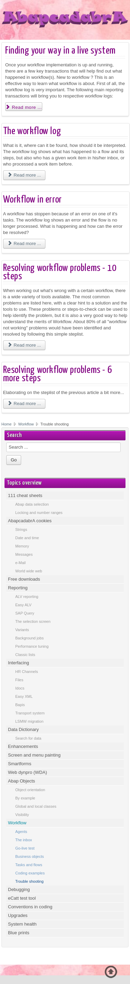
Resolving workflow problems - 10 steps (60, 272)
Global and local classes (36, 806)
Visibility (22, 815)
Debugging (19, 889)
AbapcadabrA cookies (30, 520)
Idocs (19, 688)
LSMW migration (29, 721)
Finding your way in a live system (60, 51)
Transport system (30, 713)
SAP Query (24, 613)
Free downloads (24, 579)
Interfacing (18, 662)
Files (19, 680)
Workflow (26, 424)
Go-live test (25, 848)
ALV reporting (26, 596)
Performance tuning (32, 646)
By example (25, 798)
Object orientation (30, 790)
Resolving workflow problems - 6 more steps (57, 374)
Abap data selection (32, 504)
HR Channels (26, 671)
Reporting (17, 587)
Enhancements (23, 746)
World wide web (28, 571)
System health (22, 924)
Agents (21, 832)
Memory (22, 546)
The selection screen (33, 621)
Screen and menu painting (34, 755)
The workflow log (32, 131)
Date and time (27, 538)
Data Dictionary (23, 729)
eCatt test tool (22, 898)
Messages (24, 554)
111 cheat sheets (25, 495)
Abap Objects (21, 781)
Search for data (28, 738)
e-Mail (20, 563)
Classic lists (25, 655)
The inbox (23, 840)
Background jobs (29, 638)
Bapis (20, 705)
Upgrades (17, 915)
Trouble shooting (29, 881)
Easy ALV (23, 605)
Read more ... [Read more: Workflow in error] (24, 243)
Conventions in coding (30, 906)
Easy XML (24, 696)
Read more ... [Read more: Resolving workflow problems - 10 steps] (24, 345)
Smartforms (19, 763)
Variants (22, 630)
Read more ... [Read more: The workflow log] (24, 175)
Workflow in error (32, 200)
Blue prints (18, 932)
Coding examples (30, 873)
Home (6, 424)
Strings (21, 529)
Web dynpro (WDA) (27, 772)
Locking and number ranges (38, 512)
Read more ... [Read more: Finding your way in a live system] (24, 107)
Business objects (29, 856)
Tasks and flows (28, 865)
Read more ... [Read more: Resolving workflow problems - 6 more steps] (24, 403)
